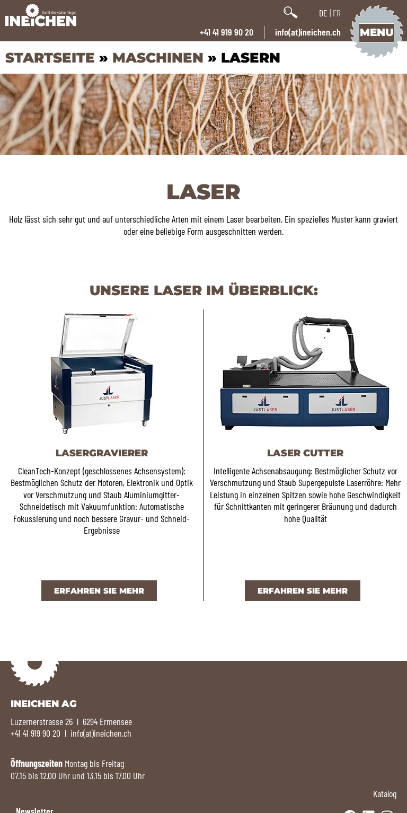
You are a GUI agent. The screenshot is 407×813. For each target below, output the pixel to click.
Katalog (384, 793)
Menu (376, 32)
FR (337, 13)
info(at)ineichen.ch (308, 32)
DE (323, 13)
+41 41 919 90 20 (226, 32)
